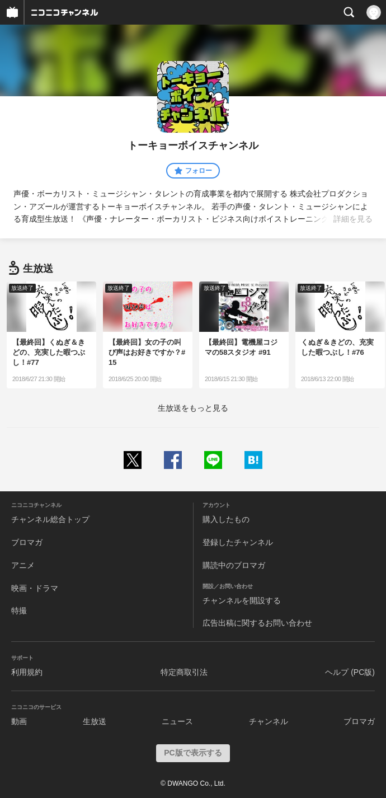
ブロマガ (27, 542)
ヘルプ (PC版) (350, 672)
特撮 (19, 610)
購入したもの (226, 519)
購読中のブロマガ (234, 565)
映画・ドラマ (34, 588)
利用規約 (27, 672)
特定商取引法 (184, 672)
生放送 (94, 721)
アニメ (23, 565)
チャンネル (268, 721)
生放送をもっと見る (193, 407)
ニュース (177, 721)
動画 (19, 721)
